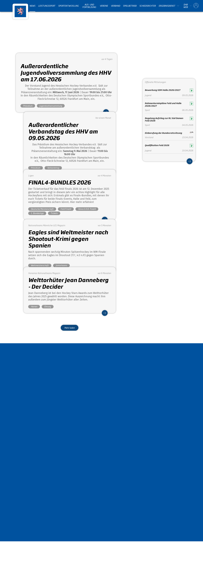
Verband (115, 5)
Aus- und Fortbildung (89, 5)
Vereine (104, 5)
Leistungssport (46, 5)
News (32, 5)
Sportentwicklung (68, 5)
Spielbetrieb (129, 5)
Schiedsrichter (147, 5)
